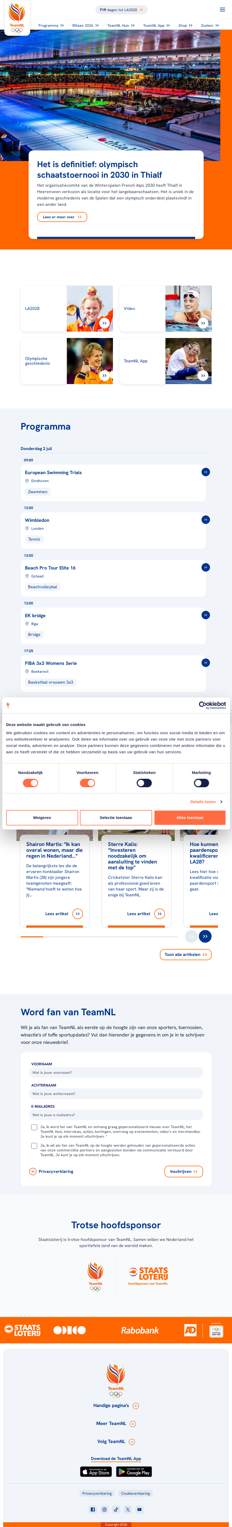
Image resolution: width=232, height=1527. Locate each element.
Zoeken (210, 25)
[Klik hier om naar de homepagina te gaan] (17, 17)
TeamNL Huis (120, 25)
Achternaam (43, 1085)
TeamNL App (156, 25)
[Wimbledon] (116, 527)
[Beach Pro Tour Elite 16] (116, 574)
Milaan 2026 (85, 25)
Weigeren (42, 817)
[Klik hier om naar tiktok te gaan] (116, 1509)
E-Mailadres (43, 1106)
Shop (185, 25)
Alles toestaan (189, 817)
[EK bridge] (116, 622)
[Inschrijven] (183, 1171)
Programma (51, 25)
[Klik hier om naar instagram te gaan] (104, 1509)
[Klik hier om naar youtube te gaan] (139, 1509)
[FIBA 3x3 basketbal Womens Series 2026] (116, 670)
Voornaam (41, 1064)
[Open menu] (222, 9)
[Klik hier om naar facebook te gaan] (93, 1509)
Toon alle (186, 955)
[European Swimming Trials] (116, 479)
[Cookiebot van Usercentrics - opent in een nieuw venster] (203, 705)
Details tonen (203, 801)
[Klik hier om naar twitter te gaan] (128, 1509)
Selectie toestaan (116, 817)
